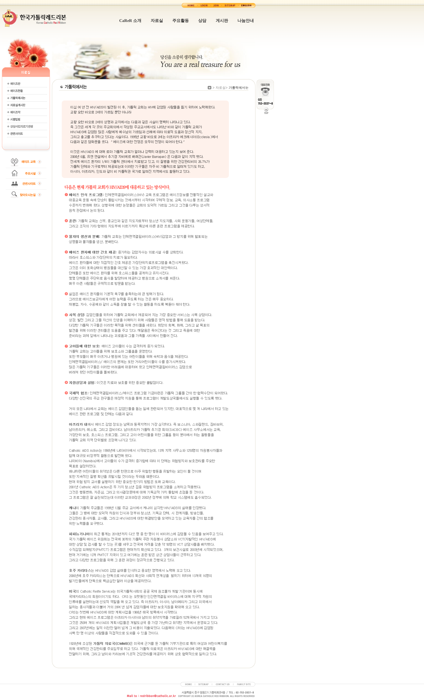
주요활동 (180, 20)
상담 (202, 20)
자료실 (157, 20)
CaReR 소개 (130, 20)
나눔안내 (245, 20)
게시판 (222, 20)
